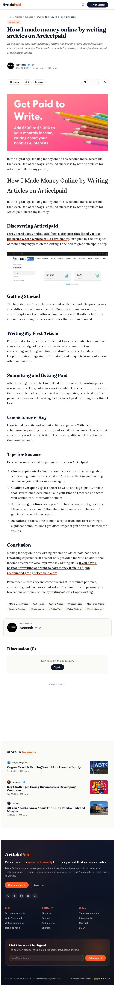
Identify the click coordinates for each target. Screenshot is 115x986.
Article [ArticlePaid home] (12, 5)
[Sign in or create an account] (97, 4)
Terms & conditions (89, 913)
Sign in (57, 667)
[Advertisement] (57, 708)
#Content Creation (17, 609)
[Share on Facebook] (92, 82)
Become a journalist (15, 913)
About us (46, 913)
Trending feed (12, 927)
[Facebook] (14, 896)
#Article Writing (56, 604)
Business (14, 22)
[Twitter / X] (8, 896)
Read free (39, 885)
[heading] (57, 385)
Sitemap (46, 927)
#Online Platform (74, 609)
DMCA (82, 927)
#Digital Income (37, 609)
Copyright (84, 923)
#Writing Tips (55, 609)
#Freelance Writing (95, 604)
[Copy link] (105, 82)
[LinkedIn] (28, 896)
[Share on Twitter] (85, 82)
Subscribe (95, 958)
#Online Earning (75, 604)
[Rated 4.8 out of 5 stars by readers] (102, 978)
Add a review (49, 923)
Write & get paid (13, 918)
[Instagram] (21, 896)
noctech (26, 627)
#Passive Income (94, 609)
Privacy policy (86, 918)
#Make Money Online (18, 604)
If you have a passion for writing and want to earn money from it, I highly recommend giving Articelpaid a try (52, 568)
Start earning (16, 885)
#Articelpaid (38, 604)
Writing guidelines (14, 923)
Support (46, 918)
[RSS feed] (35, 896)
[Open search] (83, 5)
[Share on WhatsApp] (98, 82)
